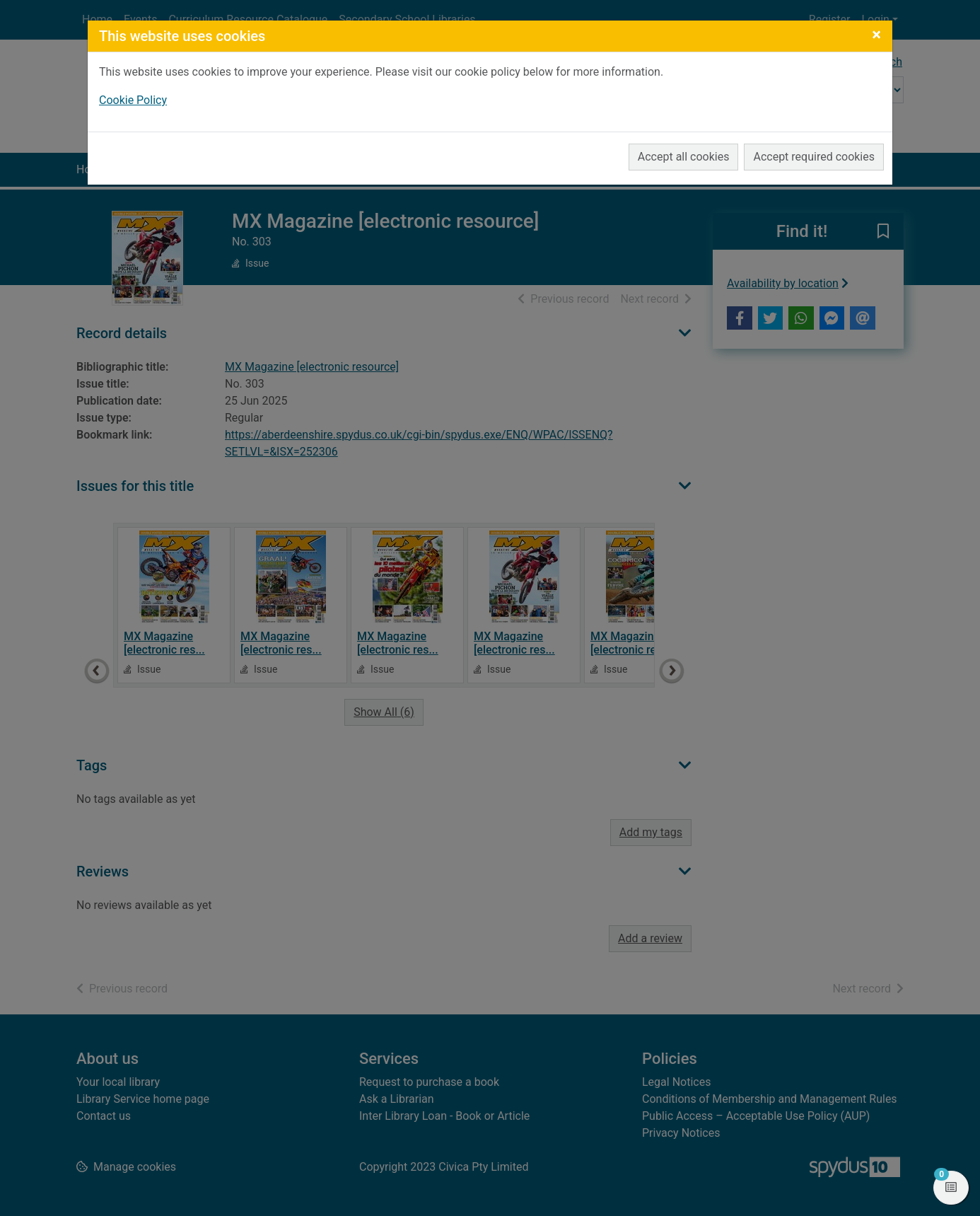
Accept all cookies (684, 156)
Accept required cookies (814, 156)
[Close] (876, 34)
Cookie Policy (133, 100)
